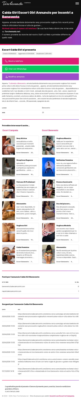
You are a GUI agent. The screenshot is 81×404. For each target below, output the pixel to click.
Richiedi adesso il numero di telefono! (19, 28)
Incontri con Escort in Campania (62, 396)
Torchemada (12, 3)
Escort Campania (10, 130)
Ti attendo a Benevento (17, 83)
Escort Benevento (50, 130)
